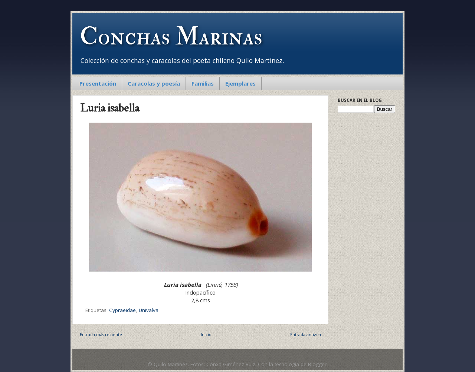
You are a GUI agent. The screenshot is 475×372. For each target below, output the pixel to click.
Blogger (317, 364)
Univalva (148, 310)
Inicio (206, 334)
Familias (202, 83)
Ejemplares (240, 83)
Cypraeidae (122, 310)
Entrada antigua (305, 334)
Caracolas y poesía (154, 83)
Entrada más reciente (101, 334)
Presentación (97, 83)
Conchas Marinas (171, 36)
